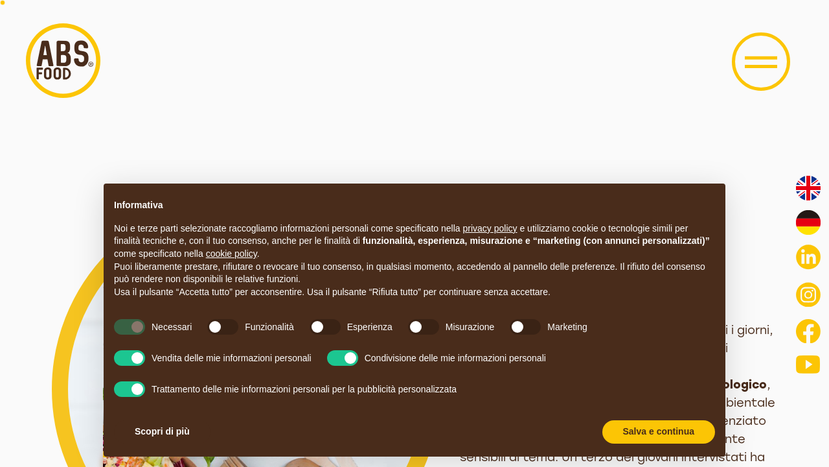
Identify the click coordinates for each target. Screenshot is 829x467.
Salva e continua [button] (658, 431)
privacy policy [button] (490, 228)
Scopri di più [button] (162, 431)
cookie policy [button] (231, 253)
